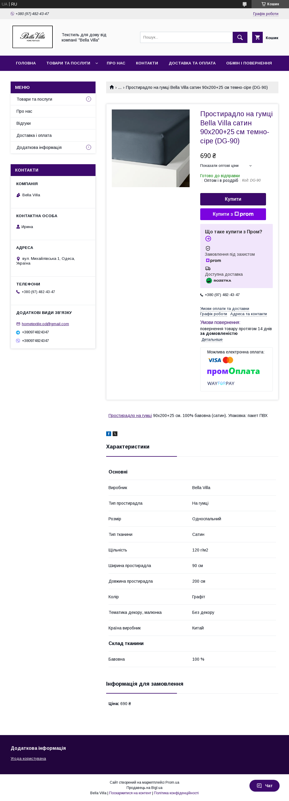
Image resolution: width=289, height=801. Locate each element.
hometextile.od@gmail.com (45, 324)
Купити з (233, 214)
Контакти (147, 63)
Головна (26, 63)
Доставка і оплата (34, 135)
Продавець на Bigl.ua (144, 788)
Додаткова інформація (39, 147)
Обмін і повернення (249, 63)
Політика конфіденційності (176, 793)
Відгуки (24, 123)
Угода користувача (28, 758)
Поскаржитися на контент (130, 793)
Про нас (116, 63)
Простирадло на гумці (130, 415)
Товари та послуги (68, 63)
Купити (233, 199)
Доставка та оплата (192, 63)
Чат (264, 785)
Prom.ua (172, 782)
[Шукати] (240, 37)
